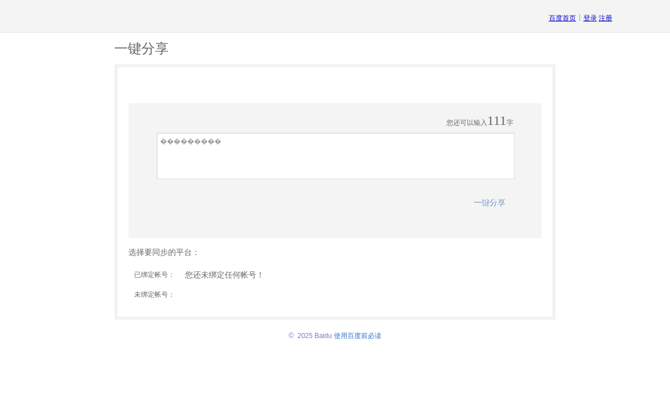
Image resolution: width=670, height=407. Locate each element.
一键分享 (489, 201)
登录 (590, 18)
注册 (605, 18)
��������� (335, 156)
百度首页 (562, 18)
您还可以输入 (466, 123)
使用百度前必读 (357, 336)
